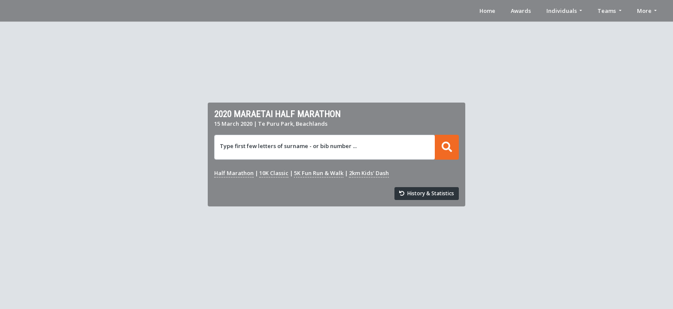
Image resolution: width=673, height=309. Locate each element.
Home (487, 11)
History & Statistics (426, 193)
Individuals (561, 11)
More (644, 11)
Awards (521, 11)
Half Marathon (234, 173)
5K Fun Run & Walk (318, 173)
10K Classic (273, 173)
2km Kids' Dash (369, 173)
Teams (606, 11)
